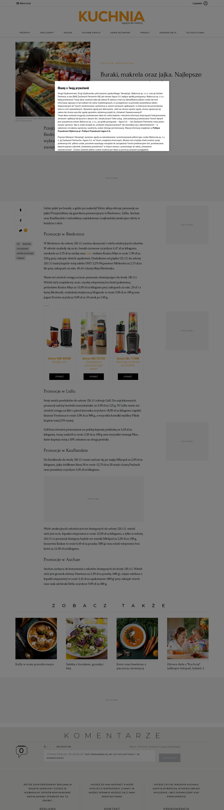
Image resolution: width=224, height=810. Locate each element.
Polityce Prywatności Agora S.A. (96, 131)
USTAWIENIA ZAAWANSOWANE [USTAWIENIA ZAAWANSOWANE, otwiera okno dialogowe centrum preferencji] (76, 145)
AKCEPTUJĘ (156, 145)
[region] (112, 115)
